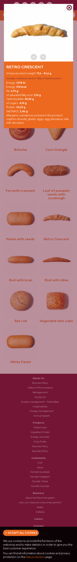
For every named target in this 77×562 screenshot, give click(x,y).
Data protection (35, 557)
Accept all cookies (21, 532)
